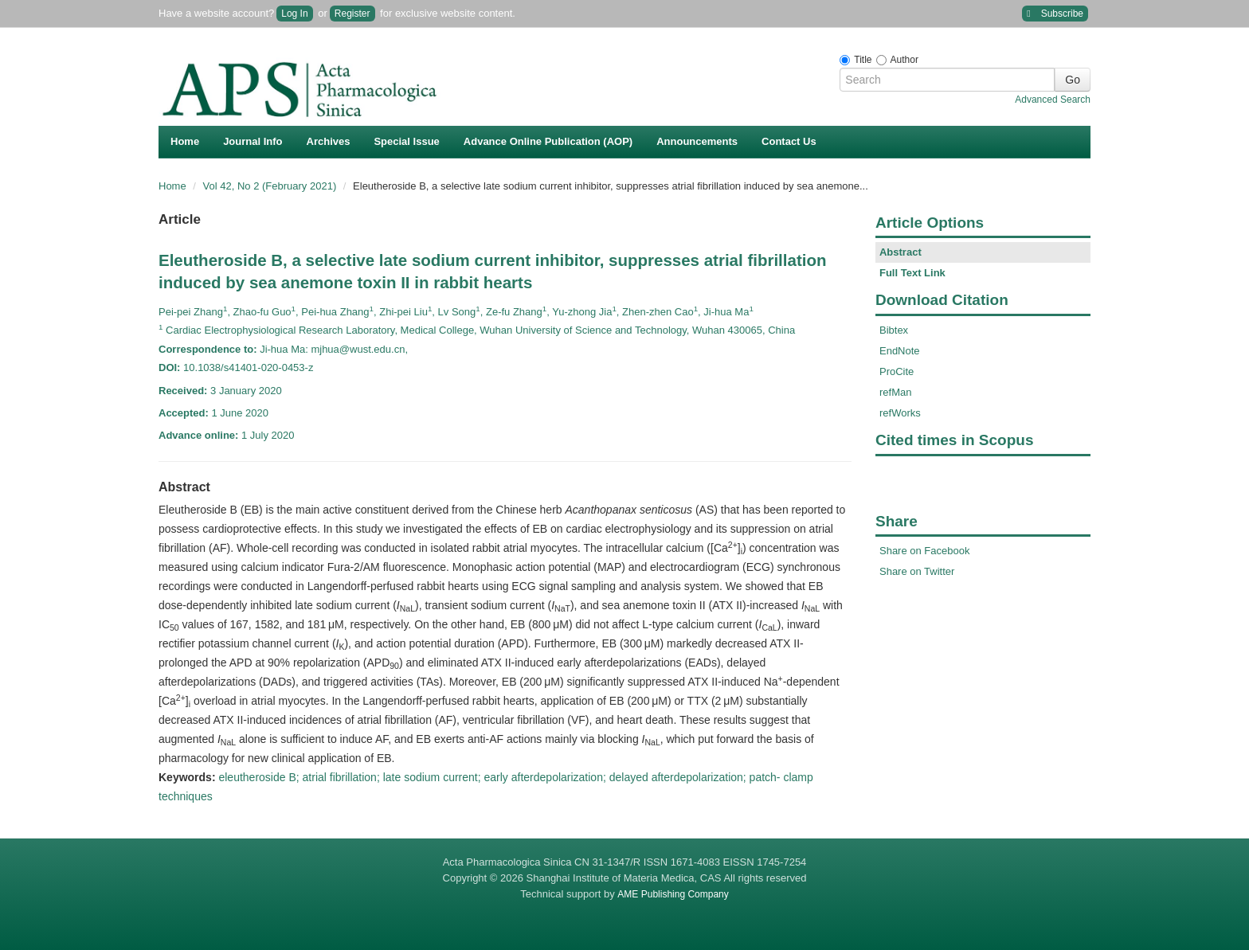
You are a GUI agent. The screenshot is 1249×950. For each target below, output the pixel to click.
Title (862, 59)
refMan (895, 392)
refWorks (900, 413)
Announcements (697, 141)
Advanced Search (1052, 99)
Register (352, 13)
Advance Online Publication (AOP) (548, 141)
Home (184, 141)
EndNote (899, 351)
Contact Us (789, 141)
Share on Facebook (924, 551)
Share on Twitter (916, 571)
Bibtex (893, 330)
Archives (328, 141)
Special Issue (406, 141)
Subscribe (1055, 14)
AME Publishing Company (672, 894)
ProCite (896, 371)
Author (904, 59)
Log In (294, 13)
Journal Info (252, 141)
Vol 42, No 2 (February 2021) (271, 186)
